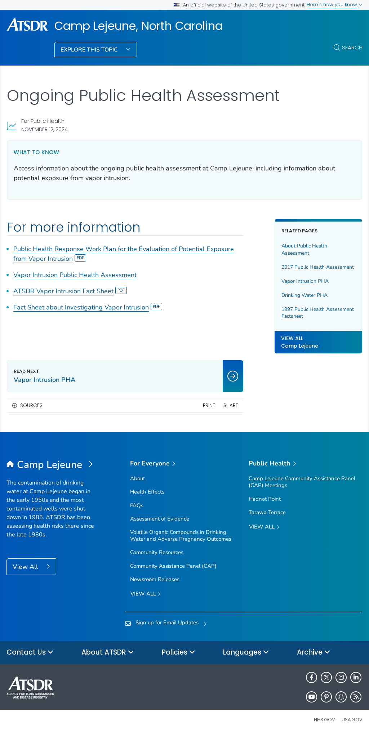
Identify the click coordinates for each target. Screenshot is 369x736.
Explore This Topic (90, 50)
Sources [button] (31, 405)
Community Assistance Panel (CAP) (173, 566)
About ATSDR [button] (107, 652)
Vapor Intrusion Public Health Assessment (75, 275)
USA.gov (352, 719)
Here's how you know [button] (335, 4)
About (137, 478)
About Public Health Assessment (304, 249)
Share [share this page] (230, 405)
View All (26, 566)
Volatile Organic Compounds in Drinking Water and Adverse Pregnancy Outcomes (180, 535)
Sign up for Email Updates (167, 622)
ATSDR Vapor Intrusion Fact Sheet (70, 291)
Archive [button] (313, 652)
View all (145, 594)
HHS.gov (324, 719)
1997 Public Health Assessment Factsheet (317, 313)
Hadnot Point (265, 499)
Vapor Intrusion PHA (305, 281)
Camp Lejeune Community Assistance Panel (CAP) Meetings (302, 482)
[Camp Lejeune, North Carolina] (50, 465)
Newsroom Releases (154, 579)
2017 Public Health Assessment (317, 267)
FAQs (136, 505)
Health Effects (147, 491)
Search (352, 47)
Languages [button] (246, 652)
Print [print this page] (209, 405)
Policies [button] (178, 652)
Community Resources (156, 552)
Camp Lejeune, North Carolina (138, 26)
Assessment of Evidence (159, 518)
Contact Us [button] (30, 652)
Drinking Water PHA (304, 295)
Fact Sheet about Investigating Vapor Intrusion (87, 307)
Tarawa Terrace (267, 512)
